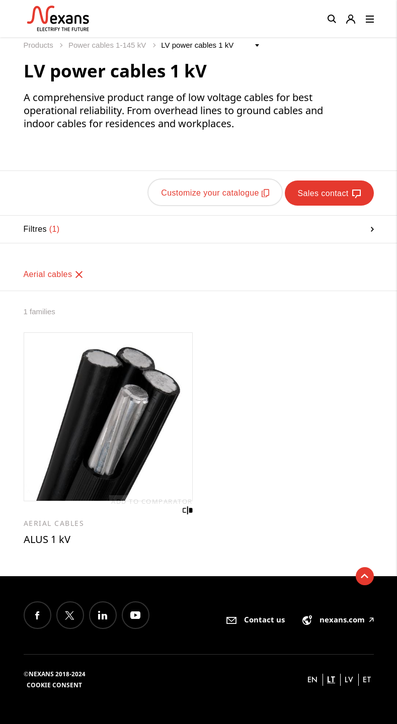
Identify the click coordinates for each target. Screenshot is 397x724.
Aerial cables (54, 272)
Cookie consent (54, 684)
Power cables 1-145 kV (108, 45)
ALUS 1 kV (47, 538)
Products (39, 45)
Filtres (199, 227)
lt (331, 678)
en (312, 678)
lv (349, 678)
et (367, 678)
